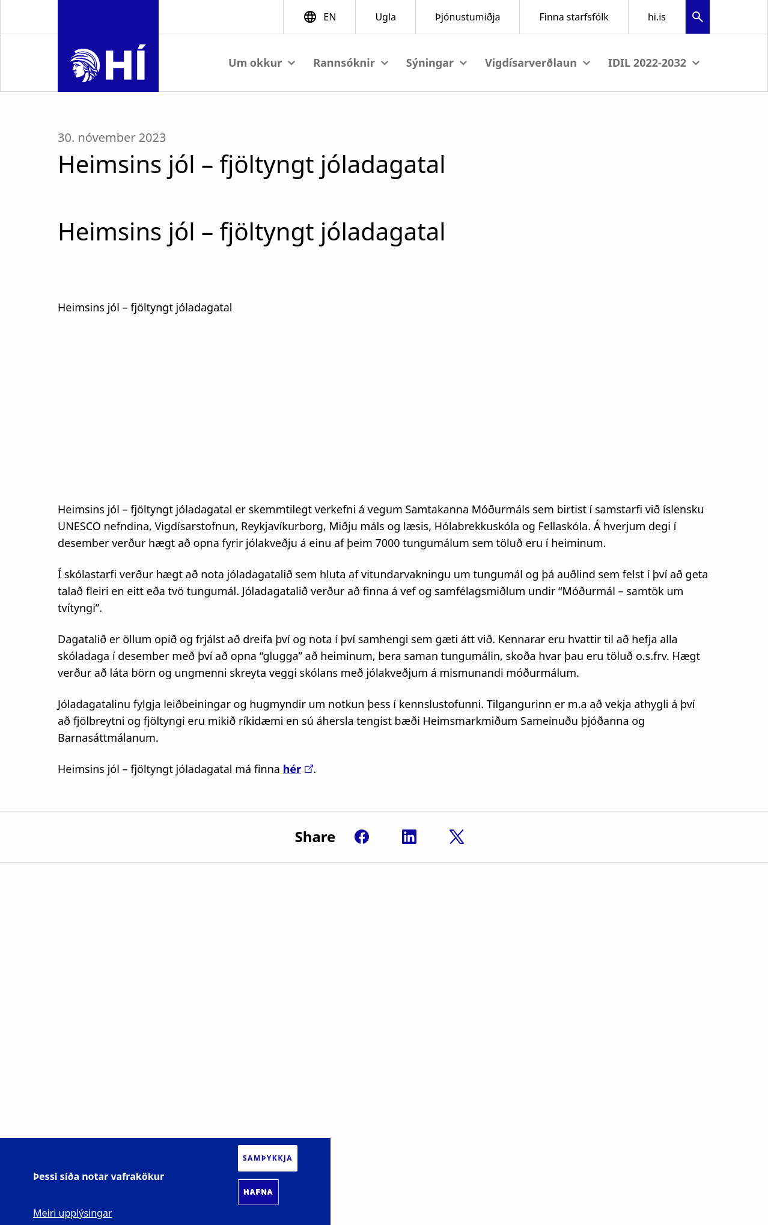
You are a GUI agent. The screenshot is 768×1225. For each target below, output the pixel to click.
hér (292, 769)
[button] (698, 18)
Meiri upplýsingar (72, 1213)
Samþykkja (268, 1158)
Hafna (258, 1192)
